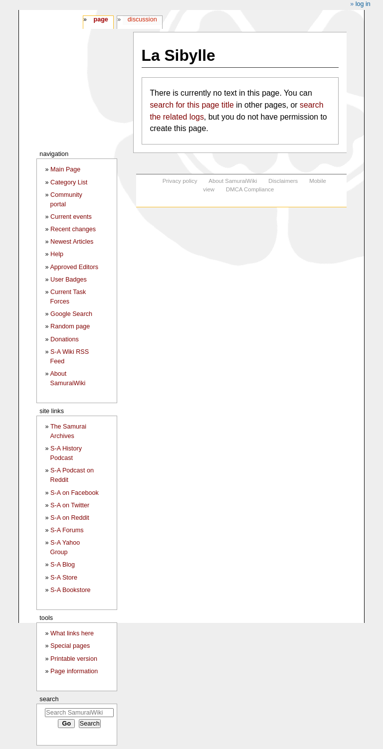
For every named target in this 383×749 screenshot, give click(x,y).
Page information (74, 671)
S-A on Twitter (69, 505)
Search (48, 699)
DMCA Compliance (250, 189)
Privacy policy (180, 181)
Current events (71, 216)
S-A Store (63, 577)
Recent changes (73, 229)
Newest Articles (71, 241)
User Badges (68, 279)
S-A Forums (66, 530)
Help (56, 254)
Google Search (71, 313)
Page (100, 19)
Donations (64, 339)
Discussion (142, 19)
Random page (70, 326)
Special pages (70, 645)
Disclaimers (283, 181)
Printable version (73, 658)
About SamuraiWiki (232, 181)
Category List (68, 182)
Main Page (65, 169)
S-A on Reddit (69, 517)
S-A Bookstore (70, 590)
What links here (72, 633)
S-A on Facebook (74, 492)
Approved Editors (74, 267)
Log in (363, 3)
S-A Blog (62, 564)
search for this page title (191, 105)
